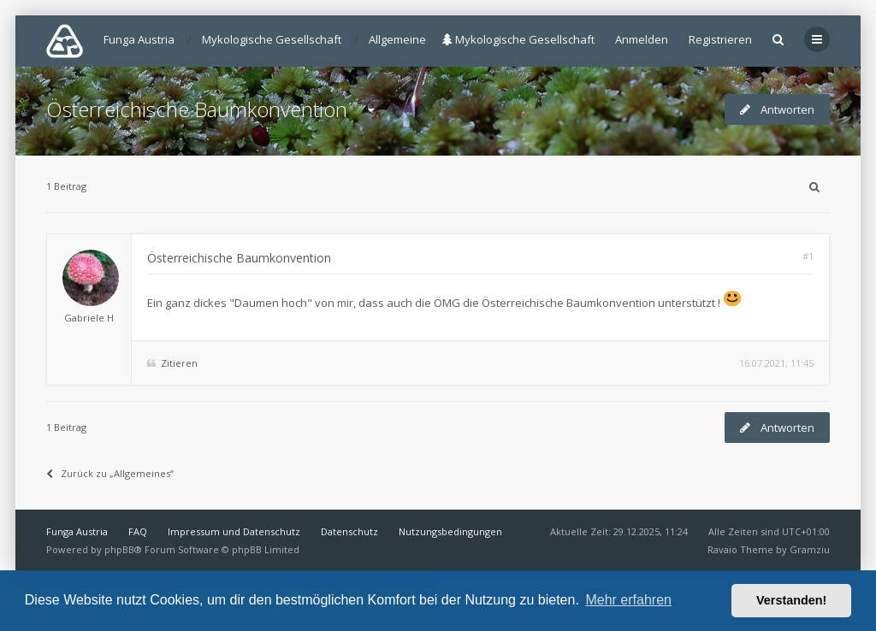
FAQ (137, 531)
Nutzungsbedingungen (450, 531)
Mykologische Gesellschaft (518, 39)
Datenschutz (349, 531)
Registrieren (720, 39)
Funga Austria (77, 531)
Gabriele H (89, 317)
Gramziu (810, 549)
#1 (808, 256)
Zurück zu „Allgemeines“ (110, 473)
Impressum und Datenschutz (234, 531)
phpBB (119, 549)
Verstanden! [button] (791, 600)
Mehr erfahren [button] (628, 600)
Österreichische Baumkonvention (196, 109)
